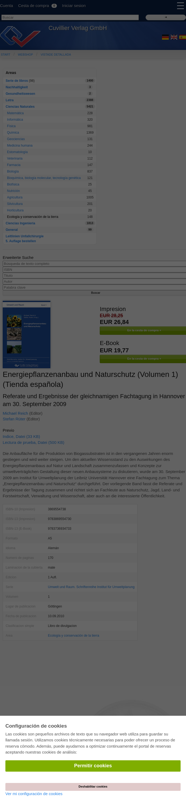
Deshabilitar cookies (93, 786)
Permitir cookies (93, 765)
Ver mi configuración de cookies (34, 793)
